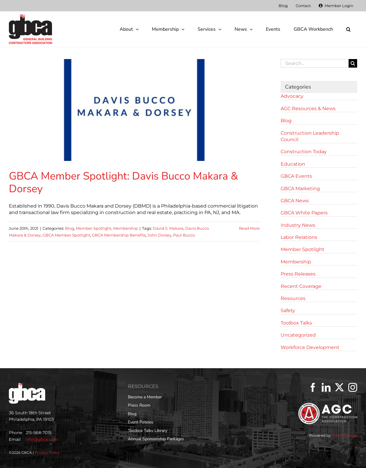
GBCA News (295, 200)
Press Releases (298, 274)
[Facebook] (312, 387)
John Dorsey (159, 235)
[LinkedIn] (326, 387)
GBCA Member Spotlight (66, 235)
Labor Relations (299, 237)
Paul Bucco (184, 235)
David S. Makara (168, 228)
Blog (69, 228)
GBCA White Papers (304, 213)
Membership (125, 228)
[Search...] (315, 63)
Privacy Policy (47, 452)
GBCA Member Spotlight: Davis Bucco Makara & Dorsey (123, 182)
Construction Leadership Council (310, 136)
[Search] (353, 63)
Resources (293, 298)
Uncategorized (298, 335)
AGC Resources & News (308, 108)
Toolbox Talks (296, 323)
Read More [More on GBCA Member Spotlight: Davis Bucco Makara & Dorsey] (249, 228)
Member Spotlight (93, 228)
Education (293, 164)
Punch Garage (344, 435)
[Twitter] (339, 387)
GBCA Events (296, 176)
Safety (288, 310)
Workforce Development (310, 347)
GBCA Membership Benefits (119, 235)
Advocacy (292, 96)
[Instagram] (352, 387)
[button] (348, 29)
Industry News (298, 225)
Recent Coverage (301, 286)
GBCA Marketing (300, 188)
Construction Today (304, 151)
